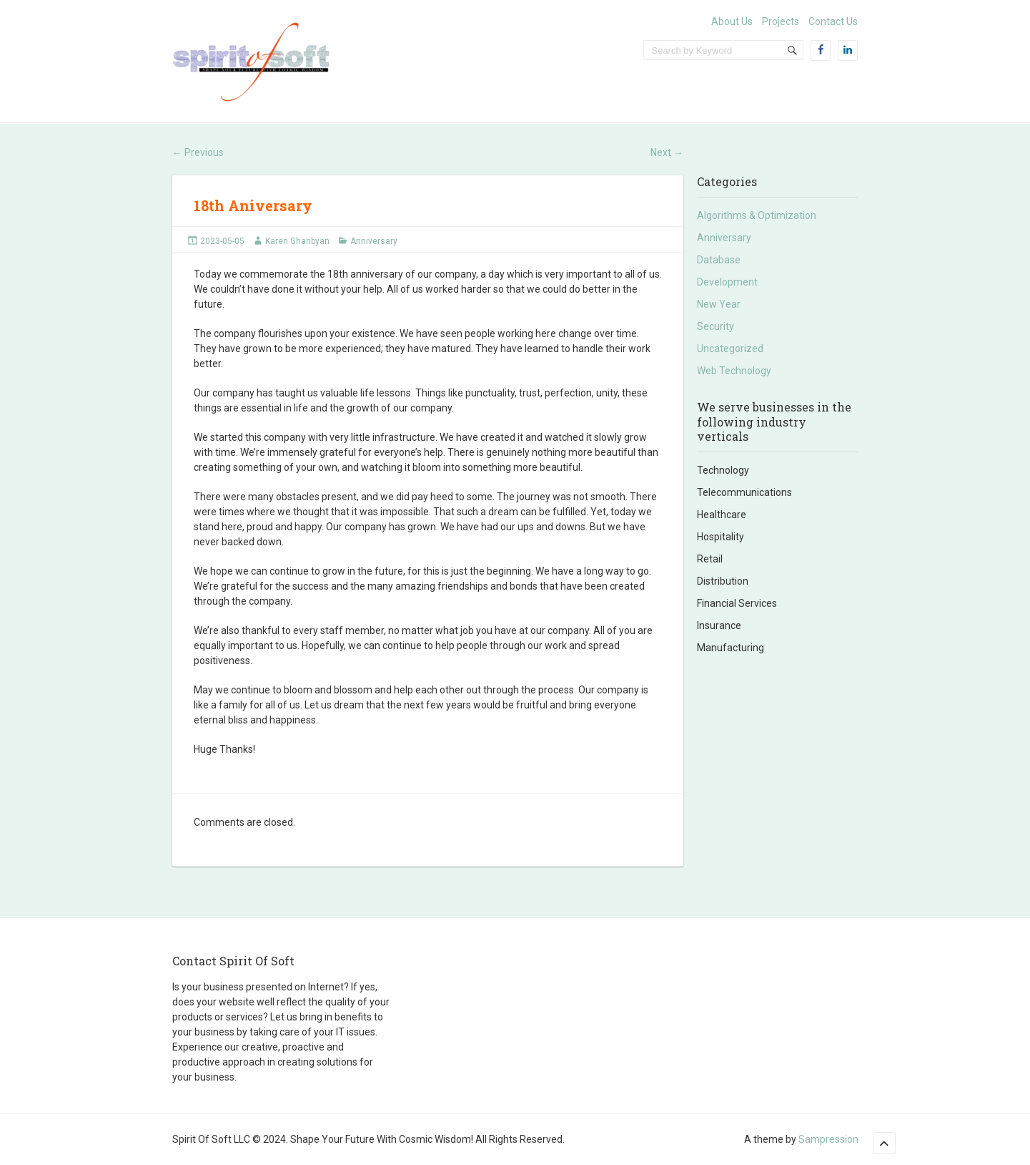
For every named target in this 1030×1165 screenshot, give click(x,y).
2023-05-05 (222, 241)
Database (719, 259)
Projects (780, 21)
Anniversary (373, 241)
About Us (732, 21)
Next (666, 152)
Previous (198, 152)
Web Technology (734, 370)
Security (715, 326)
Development (727, 282)
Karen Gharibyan (297, 241)
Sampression (828, 1139)
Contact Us (833, 21)
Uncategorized (730, 348)
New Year (719, 304)
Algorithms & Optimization (756, 215)
